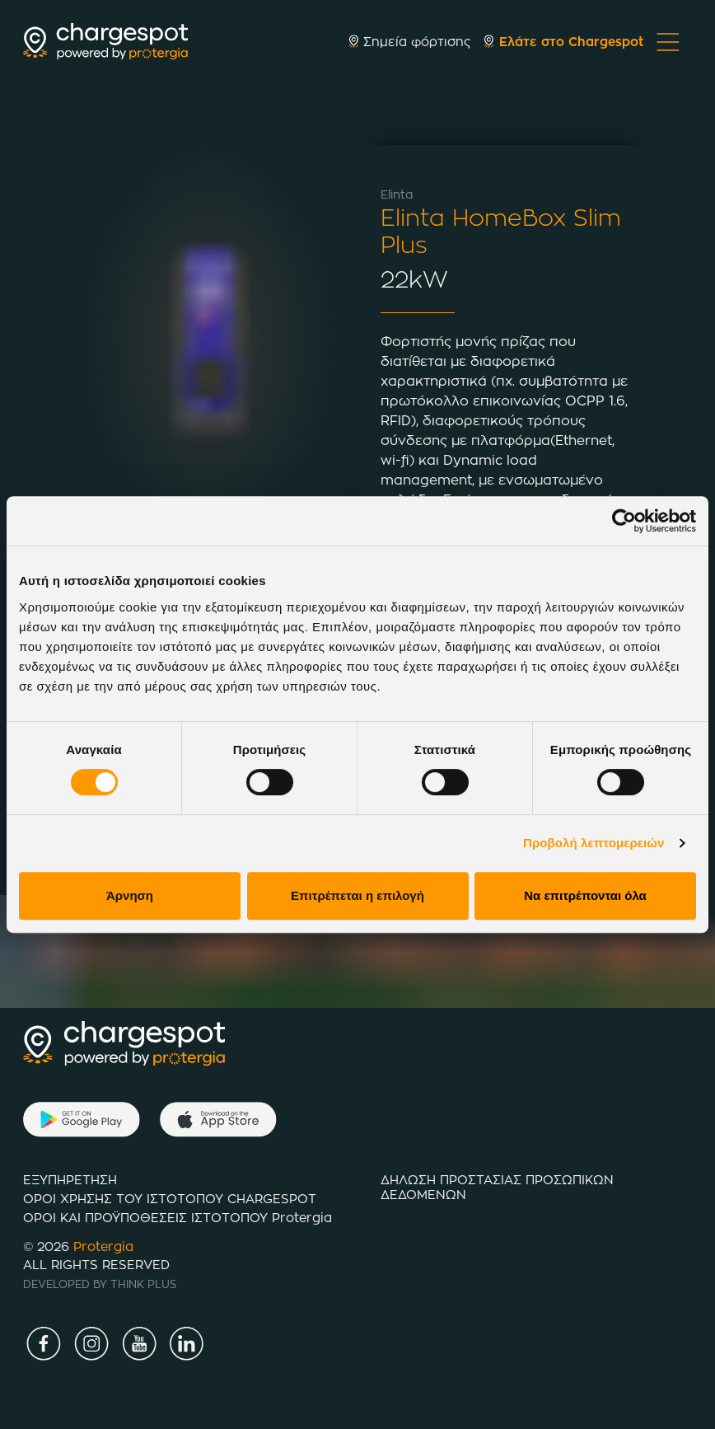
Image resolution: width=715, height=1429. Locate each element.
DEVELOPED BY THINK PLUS (99, 1284)
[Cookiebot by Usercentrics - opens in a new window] (624, 520)
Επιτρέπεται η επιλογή (357, 895)
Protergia (103, 1246)
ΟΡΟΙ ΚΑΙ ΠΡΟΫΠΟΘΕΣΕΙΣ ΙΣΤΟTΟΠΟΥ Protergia (177, 1218)
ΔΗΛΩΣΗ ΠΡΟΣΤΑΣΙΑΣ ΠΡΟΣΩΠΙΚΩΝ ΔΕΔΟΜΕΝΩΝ (497, 1187)
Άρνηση (129, 895)
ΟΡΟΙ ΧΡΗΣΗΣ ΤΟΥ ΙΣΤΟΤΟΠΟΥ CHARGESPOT (169, 1199)
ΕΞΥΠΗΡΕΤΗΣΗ (70, 1180)
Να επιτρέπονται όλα (585, 895)
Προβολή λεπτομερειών (594, 843)
